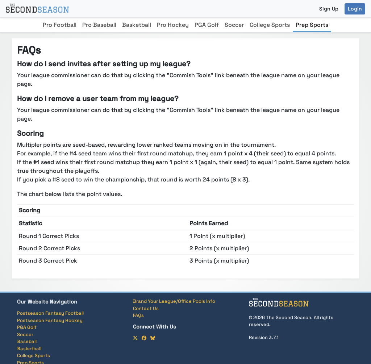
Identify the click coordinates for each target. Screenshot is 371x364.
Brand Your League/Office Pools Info (174, 301)
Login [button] (355, 8)
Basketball (136, 25)
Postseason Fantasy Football (50, 313)
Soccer (234, 25)
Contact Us (146, 308)
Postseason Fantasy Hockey (50, 320)
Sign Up (328, 8)
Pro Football (59, 25)
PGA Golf (207, 25)
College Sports (270, 25)
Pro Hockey (173, 25)
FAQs (138, 315)
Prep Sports (312, 25)
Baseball (27, 341)
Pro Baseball (99, 25)
